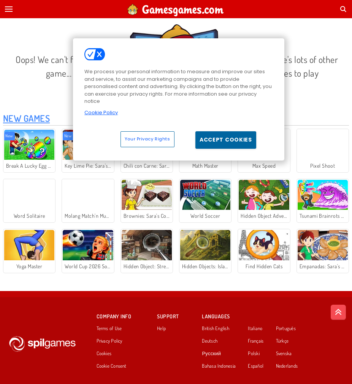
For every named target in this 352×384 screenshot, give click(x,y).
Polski (253, 353)
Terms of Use (109, 328)
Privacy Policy (109, 341)
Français (255, 341)
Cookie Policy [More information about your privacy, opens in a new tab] (101, 112)
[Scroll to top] (338, 312)
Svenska (284, 353)
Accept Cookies (226, 139)
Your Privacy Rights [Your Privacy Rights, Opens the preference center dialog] (147, 139)
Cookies (104, 353)
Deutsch (209, 341)
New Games (26, 118)
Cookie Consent (112, 366)
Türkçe (282, 341)
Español (255, 366)
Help (161, 328)
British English (215, 328)
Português (286, 328)
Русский (211, 353)
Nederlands (287, 366)
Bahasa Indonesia (219, 366)
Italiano (255, 328)
